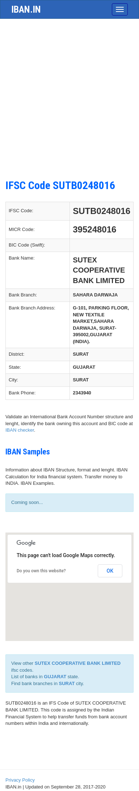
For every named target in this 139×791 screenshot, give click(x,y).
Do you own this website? (41, 570)
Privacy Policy (20, 780)
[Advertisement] (69, 102)
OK (110, 571)
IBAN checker (19, 430)
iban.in (26, 9)
